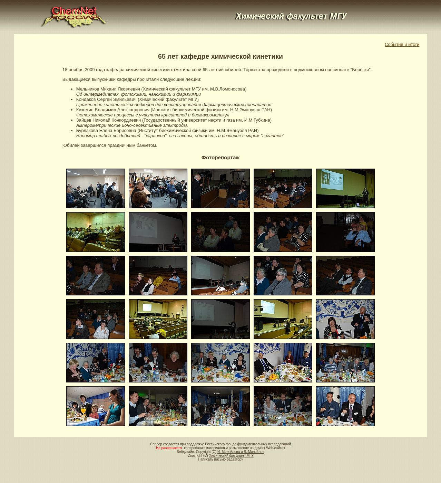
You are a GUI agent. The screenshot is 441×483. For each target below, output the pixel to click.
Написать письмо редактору (220, 459)
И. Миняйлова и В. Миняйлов (240, 452)
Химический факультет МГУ (231, 455)
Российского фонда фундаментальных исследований (248, 444)
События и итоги (402, 44)
